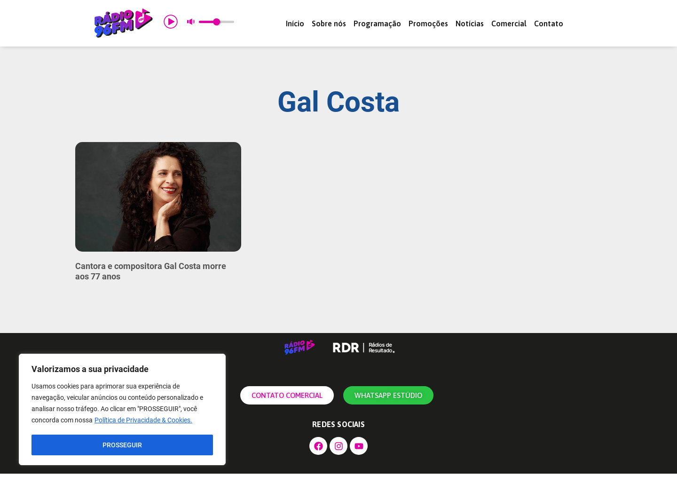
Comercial (509, 23)
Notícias (470, 23)
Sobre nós (329, 23)
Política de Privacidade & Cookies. (143, 421)
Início (295, 23)
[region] (122, 410)
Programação (377, 23)
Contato (548, 23)
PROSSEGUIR (122, 445)
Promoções (428, 23)
